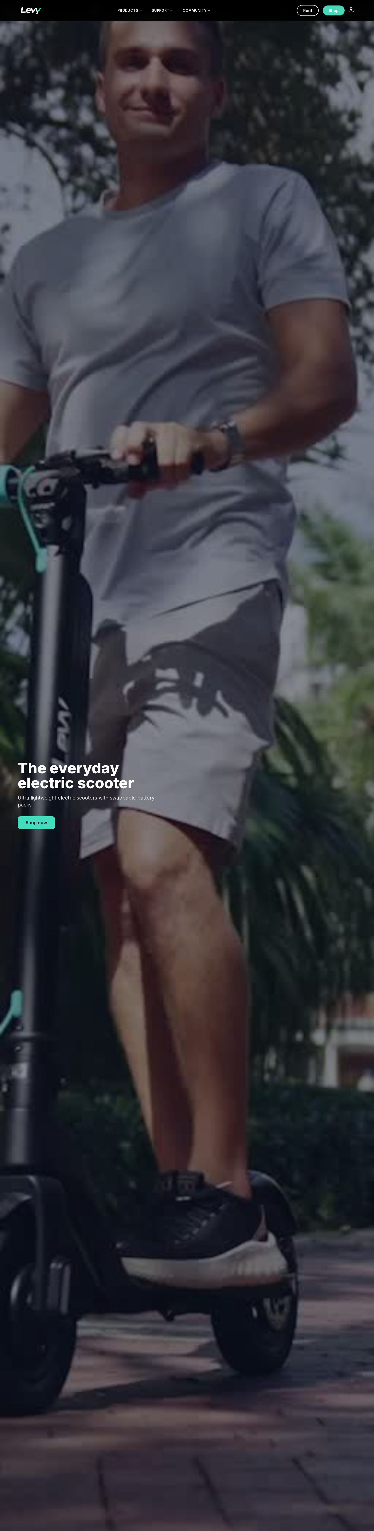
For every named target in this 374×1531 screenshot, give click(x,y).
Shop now (36, 822)
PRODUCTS (130, 10)
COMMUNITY (196, 10)
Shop (334, 10)
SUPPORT (162, 10)
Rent (307, 10)
